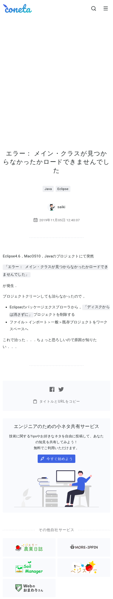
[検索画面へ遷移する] (93, 8)
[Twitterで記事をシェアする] (61, 388)
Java (48, 189)
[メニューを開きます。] (105, 8)
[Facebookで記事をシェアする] (52, 388)
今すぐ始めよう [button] (56, 458)
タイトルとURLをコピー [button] (56, 400)
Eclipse (62, 189)
